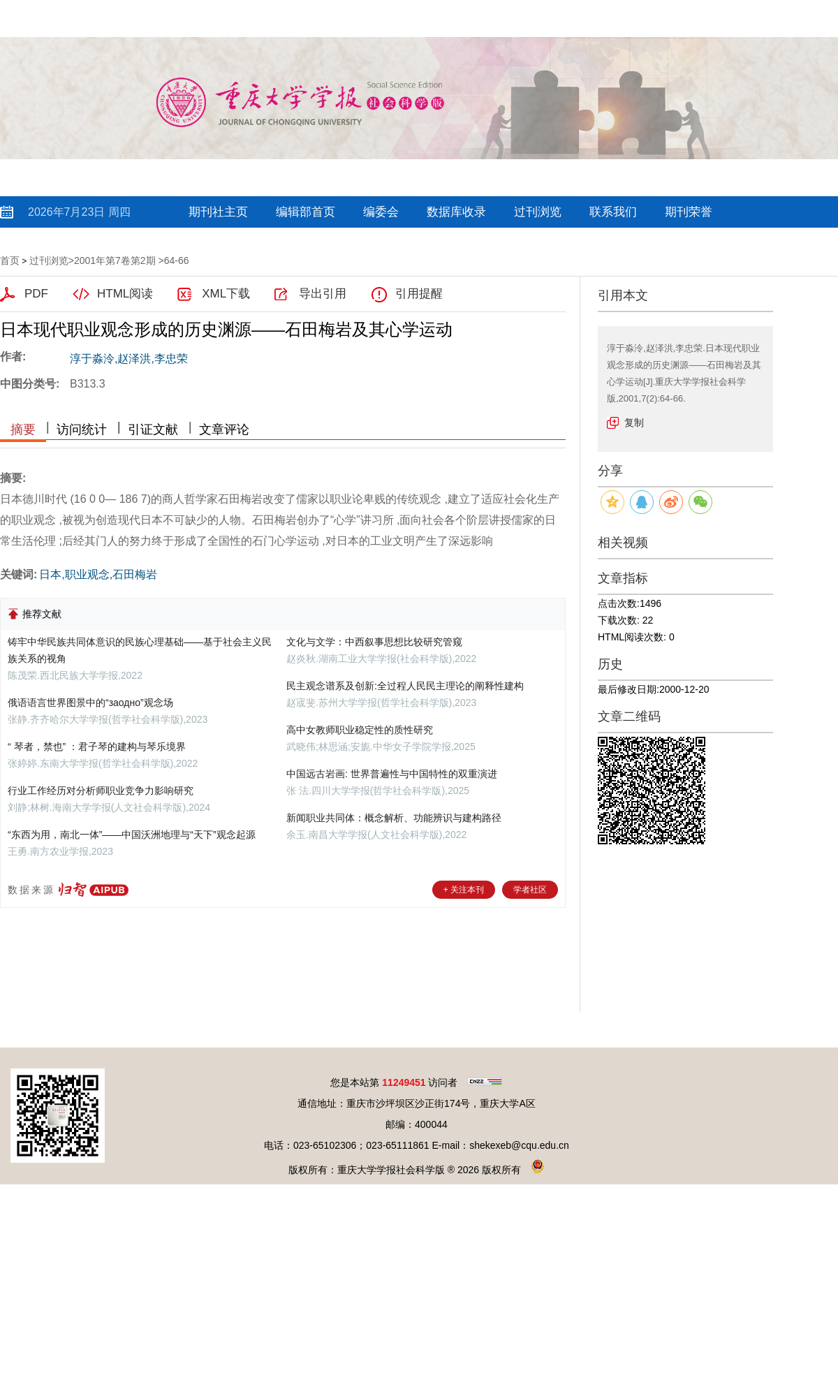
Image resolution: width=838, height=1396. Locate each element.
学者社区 (530, 890)
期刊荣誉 (688, 212)
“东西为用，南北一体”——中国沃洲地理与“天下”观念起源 (132, 834)
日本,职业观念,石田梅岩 (98, 574)
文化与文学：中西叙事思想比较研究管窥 (374, 641)
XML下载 (226, 293)
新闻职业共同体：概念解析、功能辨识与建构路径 (393, 817)
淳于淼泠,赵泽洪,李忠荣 (129, 359)
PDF (36, 293)
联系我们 (613, 212)
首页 (10, 260)
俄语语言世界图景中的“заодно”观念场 (90, 702)
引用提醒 (419, 293)
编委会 (381, 212)
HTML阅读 (125, 293)
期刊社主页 (218, 212)
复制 (634, 422)
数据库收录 (456, 212)
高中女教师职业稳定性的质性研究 (359, 729)
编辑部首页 (305, 212)
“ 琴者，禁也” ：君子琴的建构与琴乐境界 (97, 746)
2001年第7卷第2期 (115, 260)
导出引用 (322, 293)
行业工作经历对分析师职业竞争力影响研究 (100, 790)
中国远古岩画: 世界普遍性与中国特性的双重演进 (391, 773)
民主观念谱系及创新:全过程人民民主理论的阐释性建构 (405, 685)
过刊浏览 (537, 212)
